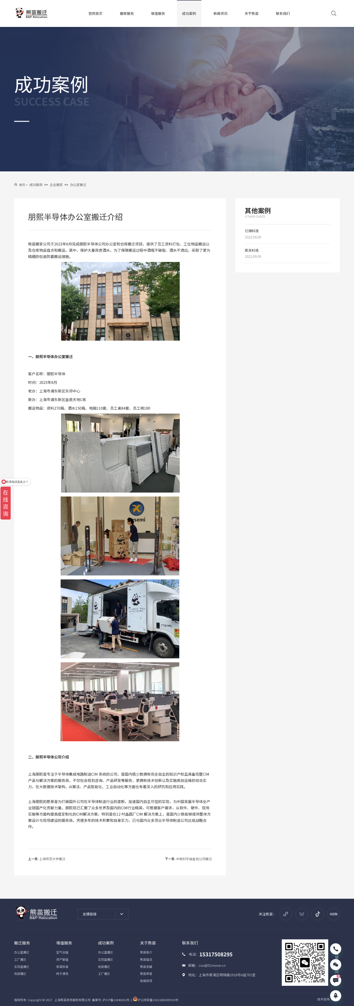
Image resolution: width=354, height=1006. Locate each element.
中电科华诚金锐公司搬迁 (194, 858)
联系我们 (283, 13)
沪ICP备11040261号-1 (117, 1000)
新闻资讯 (220, 13)
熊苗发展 (146, 966)
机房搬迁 (20, 973)
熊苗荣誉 (146, 973)
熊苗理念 (146, 959)
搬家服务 (127, 13)
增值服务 (158, 13)
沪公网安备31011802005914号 (155, 1000)
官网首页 (95, 13)
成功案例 (189, 13)
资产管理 (62, 959)
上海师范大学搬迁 (52, 858)
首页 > (23, 185)
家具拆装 (62, 966)
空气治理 (62, 952)
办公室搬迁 (78, 184)
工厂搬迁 (20, 959)
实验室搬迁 (21, 966)
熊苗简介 (146, 952)
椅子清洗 (62, 973)
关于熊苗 (252, 13)
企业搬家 (56, 184)
